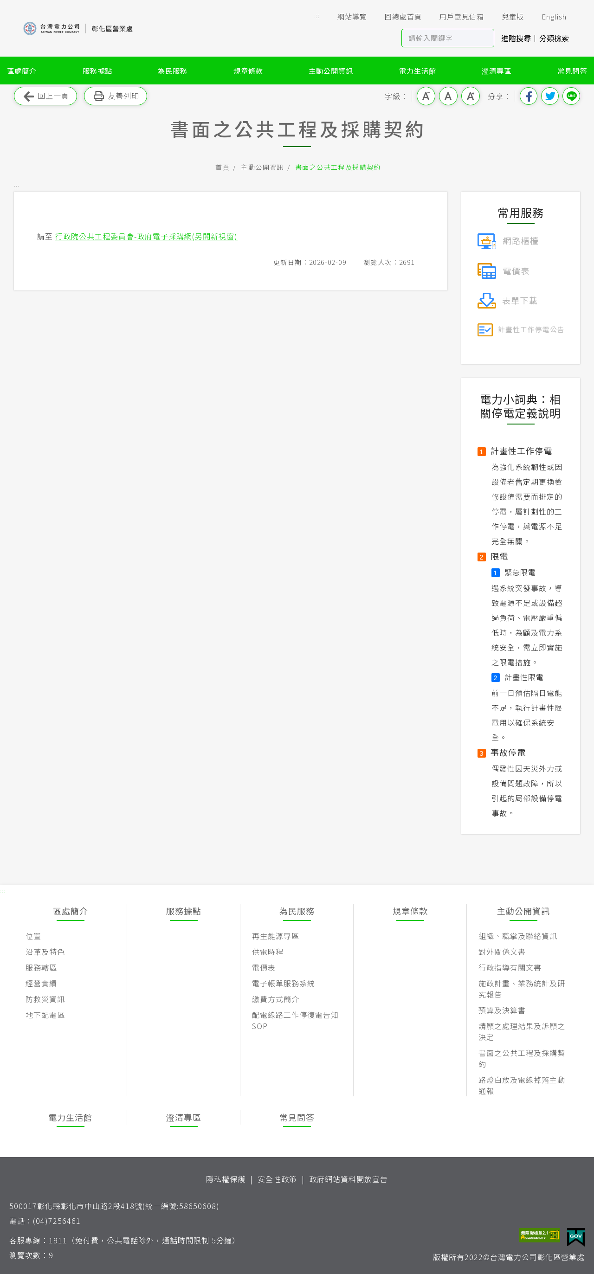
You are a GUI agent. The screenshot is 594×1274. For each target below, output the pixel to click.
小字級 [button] (426, 96)
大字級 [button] (470, 96)
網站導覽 (345, 17)
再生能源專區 (275, 935)
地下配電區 (45, 1014)
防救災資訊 (45, 998)
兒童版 (506, 17)
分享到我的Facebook (528, 96)
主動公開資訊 (331, 70)
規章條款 (248, 70)
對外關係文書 (502, 951)
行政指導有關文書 (510, 967)
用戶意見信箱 (455, 17)
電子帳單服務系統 (283, 983)
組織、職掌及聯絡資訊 (517, 935)
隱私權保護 (225, 1178)
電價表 (264, 967)
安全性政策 (277, 1178)
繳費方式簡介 (275, 998)
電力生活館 (417, 70)
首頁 (222, 167)
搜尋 (485, 38)
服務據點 (97, 70)
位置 (33, 935)
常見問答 (572, 70)
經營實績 (41, 983)
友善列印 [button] (115, 96)
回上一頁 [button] (45, 96)
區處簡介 (22, 70)
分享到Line (571, 96)
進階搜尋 (516, 38)
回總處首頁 (397, 17)
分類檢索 (554, 38)
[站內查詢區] (439, 38)
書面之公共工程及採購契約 (338, 167)
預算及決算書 (502, 1010)
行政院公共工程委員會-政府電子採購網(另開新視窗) (146, 236)
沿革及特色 (45, 951)
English (548, 17)
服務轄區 (41, 967)
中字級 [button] (448, 96)
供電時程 (268, 951)
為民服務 (172, 70)
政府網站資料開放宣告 (348, 1178)
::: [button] (317, 15)
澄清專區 (496, 70)
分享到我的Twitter (550, 96)
